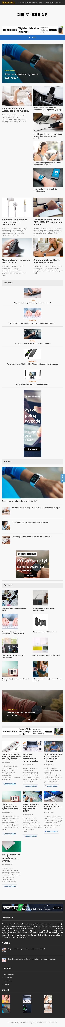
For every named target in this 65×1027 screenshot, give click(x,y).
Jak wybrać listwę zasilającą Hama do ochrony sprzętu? (11, 756)
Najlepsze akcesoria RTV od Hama (45, 632)
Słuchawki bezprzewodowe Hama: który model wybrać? (47, 164)
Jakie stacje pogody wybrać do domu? (46, 655)
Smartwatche (9, 974)
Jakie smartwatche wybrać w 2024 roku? (19, 501)
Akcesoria (32, 320)
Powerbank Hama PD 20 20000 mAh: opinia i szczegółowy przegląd (32, 364)
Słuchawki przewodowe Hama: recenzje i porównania (14, 222)
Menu (32, 37)
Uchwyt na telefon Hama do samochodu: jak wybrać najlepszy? (47, 109)
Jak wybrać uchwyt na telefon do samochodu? (32, 343)
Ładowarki (32, 361)
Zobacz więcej (9, 784)
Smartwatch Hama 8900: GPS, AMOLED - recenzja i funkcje (47, 222)
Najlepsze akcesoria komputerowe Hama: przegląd (30, 757)
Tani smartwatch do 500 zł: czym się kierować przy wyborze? (53, 757)
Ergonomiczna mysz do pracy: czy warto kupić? (28, 2)
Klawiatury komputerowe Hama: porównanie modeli (31, 537)
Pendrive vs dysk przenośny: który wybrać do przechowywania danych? (47, 136)
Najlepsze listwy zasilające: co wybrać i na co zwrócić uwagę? (36, 508)
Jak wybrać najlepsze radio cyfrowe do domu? (11, 806)
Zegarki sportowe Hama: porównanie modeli (46, 261)
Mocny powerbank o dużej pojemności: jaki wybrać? (11, 857)
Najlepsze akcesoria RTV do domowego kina (32, 384)
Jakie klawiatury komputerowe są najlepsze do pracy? (31, 807)
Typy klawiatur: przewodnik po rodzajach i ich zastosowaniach (32, 323)
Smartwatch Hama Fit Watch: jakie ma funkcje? (15, 109)
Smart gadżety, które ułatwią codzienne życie (45, 190)
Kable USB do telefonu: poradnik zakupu (53, 806)
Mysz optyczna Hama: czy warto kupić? (16, 261)
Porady (32, 300)
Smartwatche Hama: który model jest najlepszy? (30, 522)
